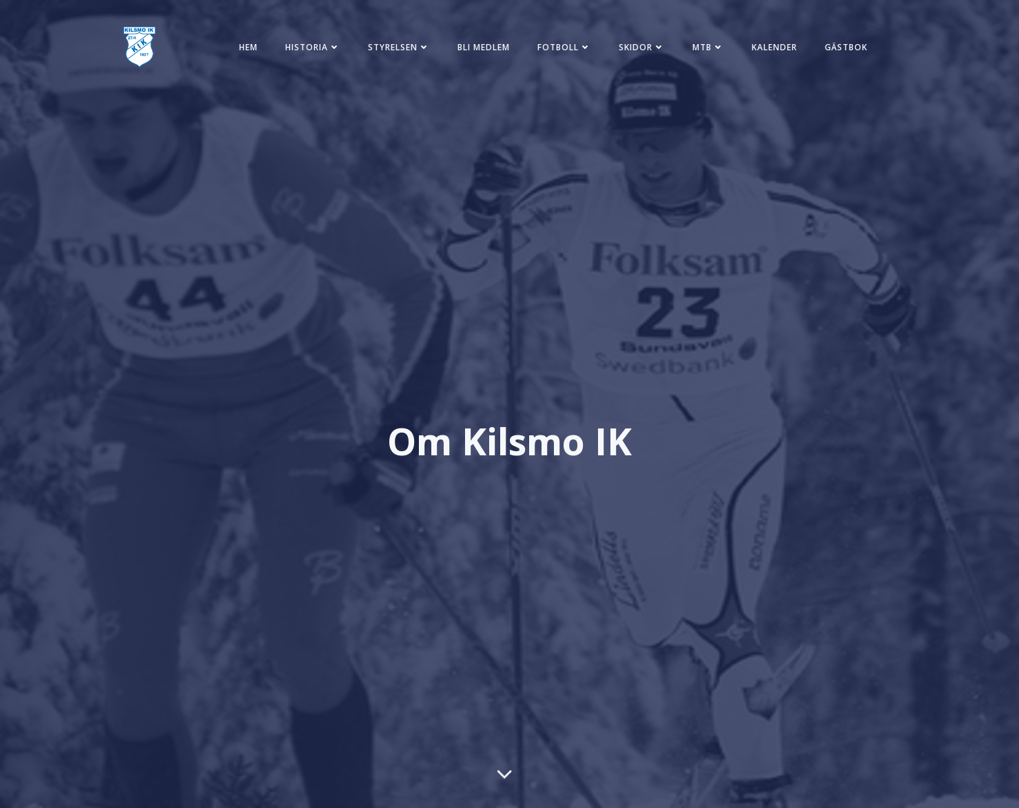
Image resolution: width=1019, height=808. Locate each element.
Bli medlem (483, 47)
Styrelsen (399, 47)
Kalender (774, 47)
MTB (708, 47)
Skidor (642, 47)
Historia (312, 47)
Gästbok (846, 47)
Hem (248, 47)
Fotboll (564, 47)
